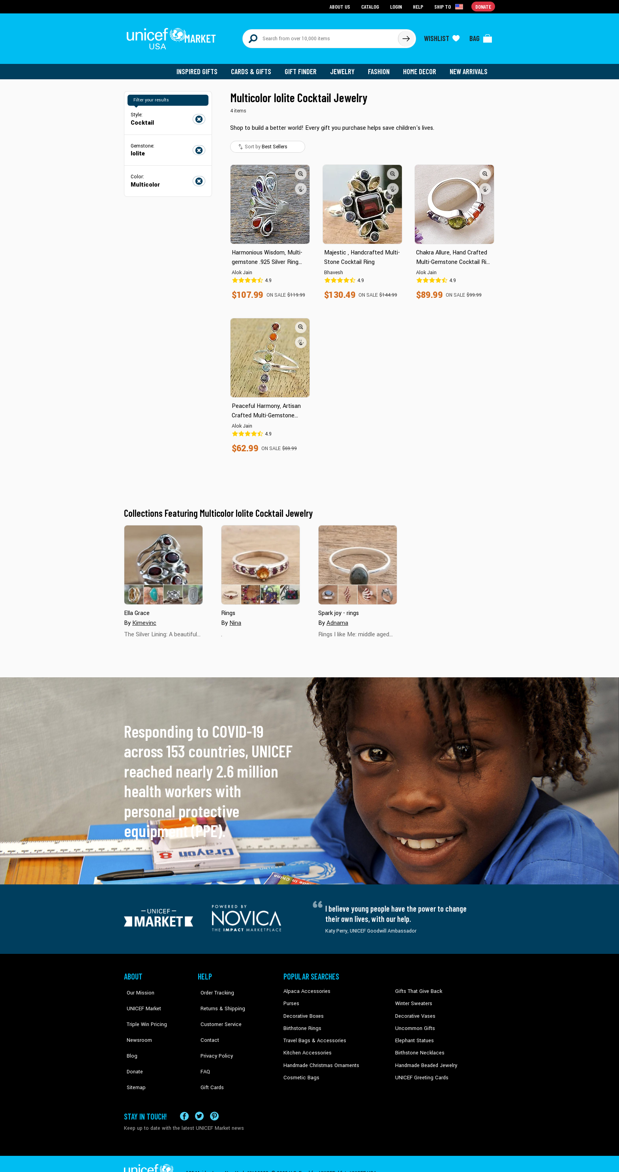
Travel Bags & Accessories (312, 1035)
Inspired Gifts (203, 67)
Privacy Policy (213, 1035)
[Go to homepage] (173, 36)
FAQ (202, 1047)
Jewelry (345, 67)
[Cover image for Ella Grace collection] (163, 560)
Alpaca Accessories (304, 987)
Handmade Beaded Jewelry (424, 1058)
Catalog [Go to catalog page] (371, 6)
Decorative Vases (414, 1011)
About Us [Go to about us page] (341, 6)
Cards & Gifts (255, 67)
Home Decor (421, 67)
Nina (235, 618)
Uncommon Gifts (414, 1022)
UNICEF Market (140, 998)
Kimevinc (144, 618)
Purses (291, 998)
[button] (301, 169)
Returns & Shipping (219, 998)
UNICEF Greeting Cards (420, 1071)
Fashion (381, 67)
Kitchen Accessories (305, 1047)
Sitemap (133, 1058)
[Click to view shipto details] (450, 6)
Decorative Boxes (302, 1011)
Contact (206, 1022)
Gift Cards (209, 1058)
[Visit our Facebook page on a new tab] (184, 1097)
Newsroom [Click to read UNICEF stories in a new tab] (136, 1022)
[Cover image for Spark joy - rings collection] (357, 560)
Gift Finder (304, 67)
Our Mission (137, 987)
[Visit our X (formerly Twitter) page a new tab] (199, 1097)
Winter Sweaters (412, 998)
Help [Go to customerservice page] (419, 6)
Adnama (337, 618)
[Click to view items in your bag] (480, 36)
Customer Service (217, 1011)
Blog (129, 1035)
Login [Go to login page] (397, 6)
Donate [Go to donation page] (483, 6)
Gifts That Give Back (417, 987)
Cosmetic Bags (300, 1071)
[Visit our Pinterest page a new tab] (214, 1097)
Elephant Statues (413, 1035)
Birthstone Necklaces (418, 1047)
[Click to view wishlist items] (441, 36)
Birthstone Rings (301, 1022)
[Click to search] (406, 36)
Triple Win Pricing (142, 1011)
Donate (132, 1047)
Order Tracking (213, 987)
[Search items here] (320, 36)
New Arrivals (469, 67)
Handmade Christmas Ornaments (320, 1058)
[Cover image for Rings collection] (260, 560)
